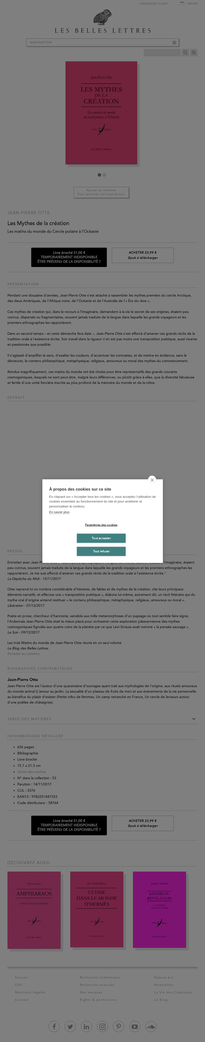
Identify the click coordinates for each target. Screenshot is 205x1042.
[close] (152, 479)
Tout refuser (101, 551)
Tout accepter (101, 538)
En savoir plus (59, 512)
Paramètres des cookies (101, 525)
